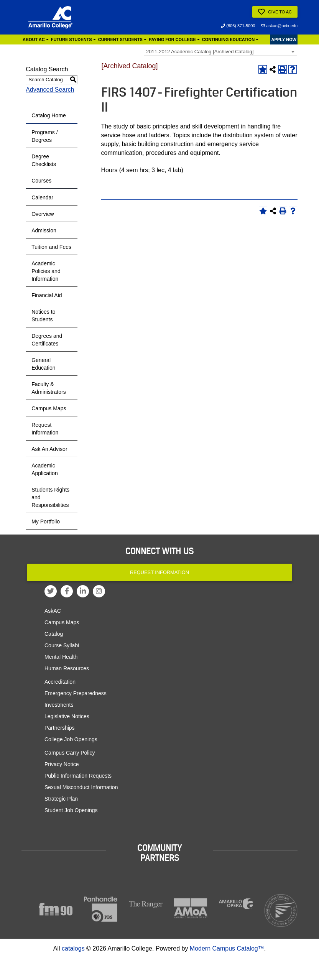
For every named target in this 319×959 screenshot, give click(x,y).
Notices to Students (43, 315)
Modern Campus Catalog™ (227, 948)
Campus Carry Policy (69, 753)
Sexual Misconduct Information (81, 787)
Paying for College (174, 39)
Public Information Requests (78, 776)
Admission (43, 230)
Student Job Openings (71, 810)
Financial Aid (46, 295)
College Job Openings (70, 739)
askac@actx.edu (279, 25)
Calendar (42, 197)
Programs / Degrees (44, 136)
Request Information (44, 429)
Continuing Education (230, 39)
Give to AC (275, 11)
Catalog (53, 634)
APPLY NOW (283, 39)
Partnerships (59, 728)
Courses (41, 181)
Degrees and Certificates (46, 340)
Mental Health (60, 657)
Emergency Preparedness (75, 693)
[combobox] (220, 51)
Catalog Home (48, 115)
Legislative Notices (66, 716)
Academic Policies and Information (46, 271)
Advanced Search (50, 89)
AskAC (52, 611)
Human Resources (66, 668)
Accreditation (60, 682)
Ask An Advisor (49, 449)
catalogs (73, 948)
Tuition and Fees (51, 247)
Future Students (73, 39)
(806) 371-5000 (238, 25)
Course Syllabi (61, 645)
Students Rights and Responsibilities (50, 497)
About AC (36, 39)
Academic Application (44, 469)
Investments (58, 705)
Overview (42, 214)
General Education (43, 364)
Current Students (122, 39)
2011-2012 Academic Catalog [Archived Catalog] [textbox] (199, 51)
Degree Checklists (43, 160)
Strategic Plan (61, 799)
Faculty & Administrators (48, 388)
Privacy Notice (61, 764)
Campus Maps (48, 408)
